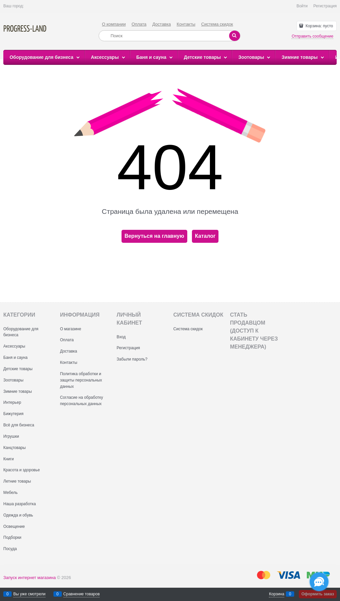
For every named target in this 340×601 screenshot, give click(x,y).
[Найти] (234, 36)
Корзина (276, 594)
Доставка (161, 24)
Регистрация (325, 6)
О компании (114, 24)
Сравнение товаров (81, 594)
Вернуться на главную (154, 236)
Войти (302, 6)
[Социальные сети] (319, 581)
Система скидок (217, 24)
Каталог (205, 236)
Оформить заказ (317, 594)
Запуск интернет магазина (29, 577)
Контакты (186, 24)
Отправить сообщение (312, 36)
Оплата (138, 24)
